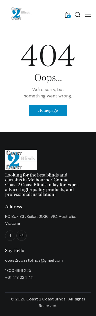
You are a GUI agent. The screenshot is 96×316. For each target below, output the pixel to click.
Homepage (48, 110)
